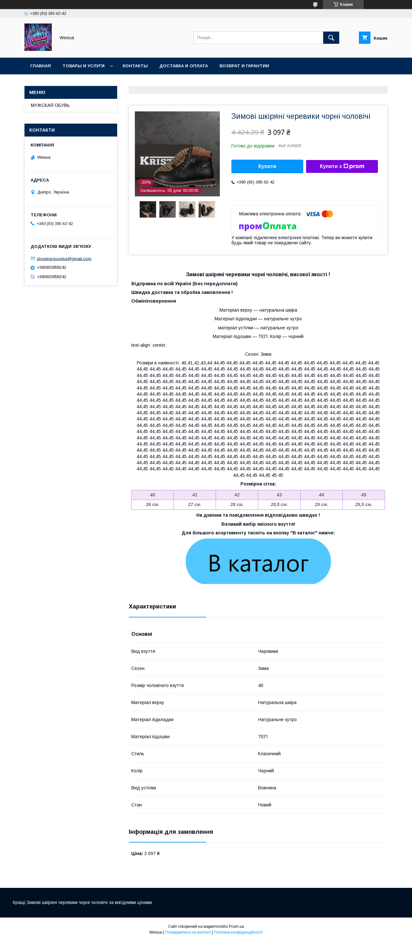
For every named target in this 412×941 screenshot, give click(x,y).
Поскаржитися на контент (188, 932)
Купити (267, 166)
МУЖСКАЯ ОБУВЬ (50, 105)
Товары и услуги (83, 65)
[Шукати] (331, 38)
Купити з (342, 166)
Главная (40, 65)
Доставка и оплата (183, 65)
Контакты (135, 65)
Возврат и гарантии (244, 65)
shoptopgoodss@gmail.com (64, 258)
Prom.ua (236, 926)
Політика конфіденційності (238, 932)
